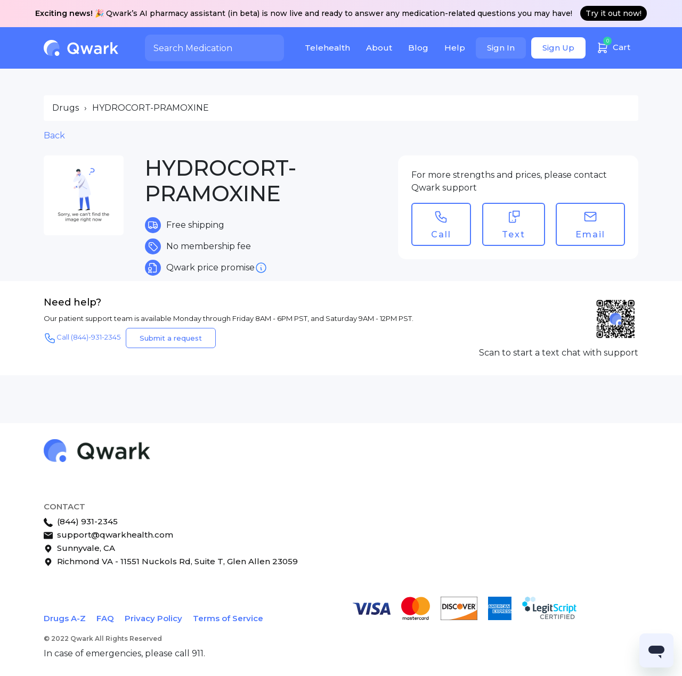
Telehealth (327, 48)
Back (54, 135)
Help (454, 48)
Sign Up (558, 48)
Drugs (65, 108)
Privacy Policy (153, 618)
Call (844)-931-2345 (82, 338)
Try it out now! (614, 13)
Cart (613, 46)
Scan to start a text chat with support (558, 353)
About (379, 48)
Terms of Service (228, 618)
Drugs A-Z (65, 618)
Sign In (501, 48)
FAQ (105, 618)
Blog (418, 48)
